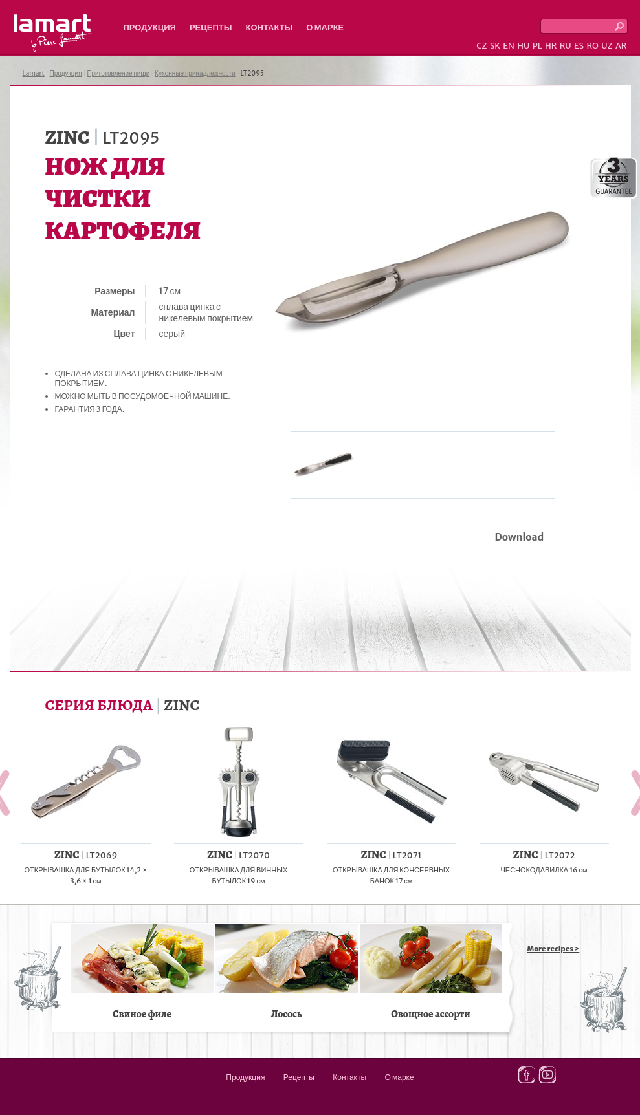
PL (537, 45)
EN (508, 45)
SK (495, 45)
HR (551, 45)
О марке (325, 27)
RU (565, 45)
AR (621, 45)
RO (592, 45)
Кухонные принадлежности (195, 73)
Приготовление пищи (118, 73)
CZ (481, 45)
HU (523, 45)
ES (579, 45)
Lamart (53, 33)
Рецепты (211, 27)
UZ (606, 45)
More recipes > (553, 948)
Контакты (268, 27)
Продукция (150, 27)
